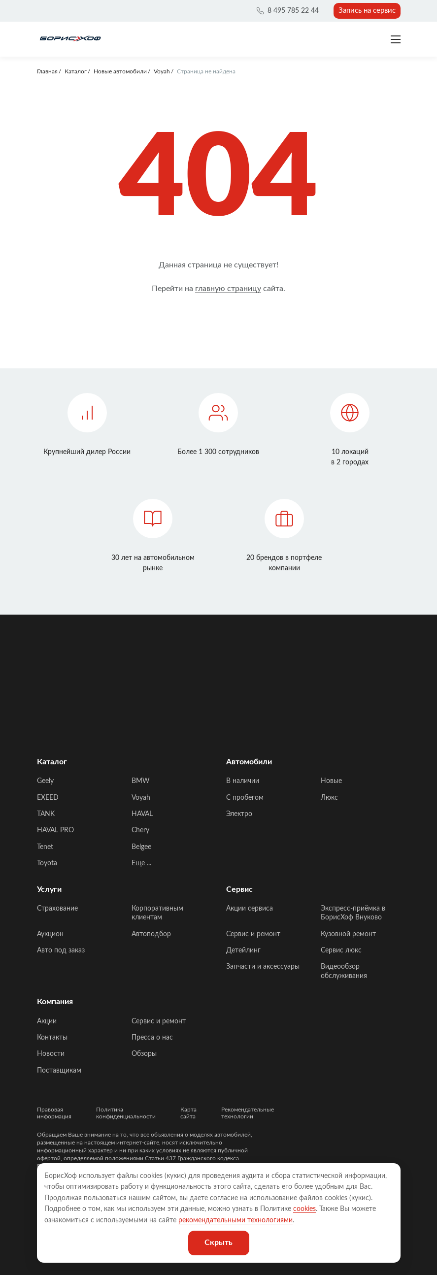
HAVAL (142, 814)
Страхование (57, 908)
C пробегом (245, 797)
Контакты (52, 1037)
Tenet (45, 847)
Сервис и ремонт (253, 934)
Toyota (47, 863)
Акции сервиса (249, 908)
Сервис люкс (341, 950)
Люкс (329, 797)
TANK (46, 814)
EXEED (48, 797)
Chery (140, 830)
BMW (141, 781)
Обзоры (144, 1053)
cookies (304, 1209)
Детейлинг (243, 950)
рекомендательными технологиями (235, 1220)
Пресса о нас (152, 1037)
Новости (51, 1053)
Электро (239, 814)
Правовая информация (54, 1113)
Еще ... (141, 863)
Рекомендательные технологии (247, 1113)
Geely (45, 781)
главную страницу (228, 289)
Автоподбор (151, 934)
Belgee (141, 847)
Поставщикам (59, 1070)
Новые (331, 781)
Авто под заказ (61, 950)
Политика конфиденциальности (126, 1113)
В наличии (242, 781)
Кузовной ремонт (348, 934)
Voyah (141, 797)
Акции (47, 1021)
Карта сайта (188, 1113)
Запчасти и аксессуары (263, 966)
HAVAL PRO (55, 830)
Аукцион (50, 934)
